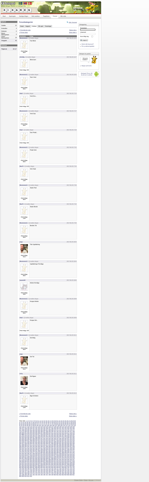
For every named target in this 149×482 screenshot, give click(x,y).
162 (33, 430)
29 (73, 421)
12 (40, 421)
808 (20, 476)
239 (71, 434)
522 (41, 455)
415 (36, 447)
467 (63, 450)
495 (25, 453)
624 (33, 462)
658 (68, 464)
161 (31, 430)
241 (20, 436)
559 (28, 458)
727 (28, 470)
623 (31, 462)
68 (33, 424)
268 (36, 437)
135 (73, 427)
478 (36, 452)
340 (60, 441)
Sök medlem (36, 16)
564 (41, 458)
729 (33, 470)
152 (63, 428)
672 (49, 465)
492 (73, 452)
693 (49, 467)
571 (60, 458)
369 (25, 444)
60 (75, 422)
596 (71, 459)
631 (52, 462)
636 (65, 462)
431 (23, 449)
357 (49, 443)
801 (57, 474)
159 (25, 430)
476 (31, 452)
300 (65, 439)
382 (60, 444)
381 (57, 444)
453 (25, 450)
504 (49, 453)
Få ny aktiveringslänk (87, 46)
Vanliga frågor (23, 16)
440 (47, 449)
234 (57, 434)
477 (33, 452)
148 (52, 428)
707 (31, 468)
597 (73, 459)
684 (25, 467)
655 (60, 464)
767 (23, 473)
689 (39, 467)
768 (25, 473)
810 (25, 476)
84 (63, 424)
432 (25, 449)
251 (47, 436)
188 (47, 431)
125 (47, 427)
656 (63, 464)
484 (52, 452)
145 (44, 428)
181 (28, 431)
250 (44, 436)
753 (41, 471)
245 (31, 436)
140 (31, 428)
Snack (22, 26)
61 (20, 424)
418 (44, 447)
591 (57, 459)
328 (28, 441)
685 (28, 467)
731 (39, 470)
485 (55, 452)
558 (25, 458)
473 (23, 452)
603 (33, 461)
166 (44, 430)
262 (20, 437)
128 (55, 427)
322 (68, 440)
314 (47, 440)
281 (71, 437)
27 (69, 421)
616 (68, 461)
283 (20, 439)
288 (33, 439)
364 (68, 443)
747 (25, 471)
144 (41, 428)
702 (73, 467)
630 (49, 462)
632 (55, 462)
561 (33, 458)
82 (60, 424)
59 (73, 422)
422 (55, 447)
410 (23, 447)
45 (46, 422)
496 (28, 453)
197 (71, 431)
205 (36, 433)
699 (65, 467)
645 (33, 464)
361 (60, 443)
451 (20, 450)
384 (65, 444)
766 (20, 473)
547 (52, 456)
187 (44, 431)
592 (60, 459)
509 (63, 453)
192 (57, 431)
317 (55, 440)
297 (57, 439)
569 (55, 458)
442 (52, 449)
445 (60, 449)
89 (73, 424)
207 (41, 433)
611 (55, 461)
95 (27, 425)
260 (71, 436)
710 (39, 468)
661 (20, 465)
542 (39, 456)
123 (41, 427)
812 (31, 476)
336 (49, 441)
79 (54, 424)
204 (33, 433)
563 (39, 458)
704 (23, 468)
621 (25, 462)
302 (71, 439)
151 (60, 428)
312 (41, 440)
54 (63, 422)
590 (55, 459)
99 (35, 425)
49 (54, 422)
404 (63, 446)
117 (25, 427)
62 (21, 424)
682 (20, 467)
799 (52, 474)
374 (39, 444)
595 (68, 459)
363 (65, 443)
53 (61, 422)
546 (49, 456)
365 (71, 443)
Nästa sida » (73, 30)
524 (47, 455)
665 (31, 465)
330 (33, 441)
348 (25, 443)
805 (68, 474)
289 (36, 439)
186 (41, 431)
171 (57, 430)
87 (69, 424)
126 (49, 427)
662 (23, 465)
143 (39, 428)
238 (68, 434)
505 (52, 453)
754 (44, 471)
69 (35, 424)
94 (25, 425)
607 (44, 461)
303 (73, 439)
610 (52, 461)
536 (23, 456)
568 (52, 458)
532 (68, 455)
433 (28, 449)
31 (20, 422)
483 (49, 452)
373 (36, 444)
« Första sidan (23, 32)
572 (63, 458)
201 (25, 433)
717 (57, 468)
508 (60, 453)
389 (23, 446)
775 (44, 473)
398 (47, 446)
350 (31, 443)
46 (48, 422)
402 (57, 446)
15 (46, 421)
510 (65, 453)
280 (68, 437)
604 (36, 461)
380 (55, 444)
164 (39, 430)
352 (36, 443)
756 (49, 471)
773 (39, 473)
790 (28, 474)
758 (55, 471)
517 (28, 455)
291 (41, 439)
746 (23, 471)
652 (52, 464)
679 (68, 465)
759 (57, 471)
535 (20, 456)
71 (39, 424)
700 (68, 467)
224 (31, 434)
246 (33, 436)
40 (37, 422)
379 (52, 444)
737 (55, 470)
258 (65, 436)
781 (60, 473)
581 (31, 459)
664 (28, 465)
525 (49, 455)
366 (73, 443)
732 (41, 470)
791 (31, 474)
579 (25, 459)
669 (41, 465)
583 (36, 459)
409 (20, 447)
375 (41, 444)
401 (55, 446)
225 (33, 434)
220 (20, 434)
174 (65, 430)
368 (23, 444)
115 (20, 427)
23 (61, 421)
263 (23, 437)
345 (73, 441)
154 (68, 428)
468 (65, 450)
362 (63, 443)
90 (75, 424)
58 (71, 422)
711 (41, 468)
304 (20, 440)
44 (44, 422)
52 (60, 422)
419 (47, 447)
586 (44, 459)
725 (23, 470)
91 (20, 425)
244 (28, 436)
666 (33, 465)
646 (36, 464)
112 (69, 425)
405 (65, 446)
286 (28, 439)
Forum (55, 16)
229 (44, 434)
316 (52, 440)
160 (28, 430)
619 (20, 462)
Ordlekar (34, 26)
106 (53, 425)
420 (49, 447)
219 (73, 433)
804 (65, 474)
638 (71, 462)
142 (36, 428)
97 (31, 425)
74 (44, 424)
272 (47, 437)
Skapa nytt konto (86, 65)
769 (28, 473)
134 (71, 427)
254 (55, 436)
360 (57, 443)
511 (68, 453)
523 (44, 455)
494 (23, 453)
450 (73, 449)
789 (25, 474)
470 (71, 450)
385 (68, 444)
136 (20, 428)
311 (39, 440)
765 (73, 471)
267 (33, 437)
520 (36, 455)
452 (23, 450)
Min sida (63, 16)
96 (29, 425)
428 (71, 447)
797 (47, 474)
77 (50, 424)
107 (56, 425)
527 (55, 455)
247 (36, 436)
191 (55, 431)
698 (63, 467)
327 (25, 441)
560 (31, 458)
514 (20, 455)
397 (44, 446)
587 (47, 459)
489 (65, 452)
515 (23, 455)
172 (60, 430)
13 (42, 421)
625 (36, 462)
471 (73, 450)
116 (23, 427)
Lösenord (83, 32)
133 (68, 427)
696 (57, 467)
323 (71, 440)
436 (36, 449)
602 (31, 461)
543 (41, 456)
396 (41, 446)
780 (57, 473)
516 (25, 455)
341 (63, 441)
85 (65, 424)
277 (60, 437)
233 (55, 434)
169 (52, 430)
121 (36, 427)
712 (44, 468)
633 (57, 462)
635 (63, 462)
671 (47, 465)
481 (44, 452)
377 (47, 444)
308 (31, 440)
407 (71, 446)
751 (36, 471)
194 (63, 431)
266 (31, 437)
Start (4, 16)
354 (41, 443)
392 (31, 446)
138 (25, 428)
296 (55, 439)
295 (52, 439)
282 (73, 437)
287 (31, 439)
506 (55, 453)
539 (31, 456)
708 (33, 468)
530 (63, 455)
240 (73, 434)
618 (73, 461)
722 (71, 468)
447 (65, 449)
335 (47, 441)
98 (33, 425)
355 (44, 443)
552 (65, 456)
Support (28, 26)
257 (63, 436)
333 (41, 441)
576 (73, 458)
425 (63, 447)
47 (50, 422)
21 (57, 421)
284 (23, 439)
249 (41, 436)
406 (68, 446)
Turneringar (48, 26)
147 (49, 428)
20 (56, 421)
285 (25, 439)
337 (52, 441)
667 (36, 465)
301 (68, 439)
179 (23, 431)
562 (36, 458)
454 (28, 450)
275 (55, 437)
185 (39, 431)
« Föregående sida (25, 30)
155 (71, 428)
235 (60, 434)
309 (33, 440)
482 (47, 452)
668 (39, 465)
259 (68, 436)
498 (33, 453)
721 (68, 468)
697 (60, 467)
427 (68, 447)
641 (23, 464)
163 (36, 430)
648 (41, 464)
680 (71, 465)
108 (58, 425)
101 (40, 425)
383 (63, 444)
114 (75, 425)
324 (73, 440)
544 (44, 456)
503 (47, 453)
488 (63, 452)
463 (52, 450)
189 (49, 431)
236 (63, 434)
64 (25, 424)
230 (47, 434)
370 (28, 444)
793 (36, 474)
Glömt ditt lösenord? (87, 44)
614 (63, 461)
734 (47, 470)
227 (39, 434)
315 (49, 440)
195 (65, 431)
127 (52, 427)
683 (23, 467)
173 (63, 430)
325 (20, 441)
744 (73, 470)
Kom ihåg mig (84, 36)
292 (44, 439)
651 (49, 464)
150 (57, 428)
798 (49, 474)
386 (71, 444)
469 (68, 450)
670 (44, 465)
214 (60, 433)
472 (20, 452)
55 (65, 422)
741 (65, 470)
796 (44, 474)
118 (28, 427)
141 (33, 428)
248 (39, 436)
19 (54, 421)
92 (21, 425)
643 (28, 464)
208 (44, 433)
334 (44, 441)
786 (73, 473)
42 (40, 422)
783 (65, 473)
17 (50, 421)
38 (33, 422)
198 (73, 431)
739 (60, 470)
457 (36, 450)
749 (31, 471)
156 (73, 428)
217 (68, 433)
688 (36, 467)
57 (69, 422)
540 (33, 456)
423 (57, 447)
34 (25, 422)
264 (25, 437)
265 (28, 437)
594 (65, 459)
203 (31, 433)
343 (68, 441)
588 (49, 459)
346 (20, 443)
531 (65, 455)
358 (52, 443)
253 (52, 436)
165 (41, 430)
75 (46, 424)
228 (41, 434)
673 (52, 465)
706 (28, 468)
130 (60, 427)
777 (49, 473)
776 (47, 473)
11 (38, 421)
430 (20, 449)
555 (73, 456)
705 (25, 468)
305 (23, 440)
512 (71, 453)
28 (71, 421)
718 (60, 468)
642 (25, 464)
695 (55, 467)
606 (41, 461)
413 (31, 447)
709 (36, 468)
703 (20, 468)
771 (33, 473)
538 (28, 456)
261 (73, 436)
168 (49, 430)
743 (71, 470)
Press (85, 480)
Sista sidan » (73, 32)
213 (57, 433)
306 (25, 440)
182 (31, 431)
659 (71, 464)
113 (72, 425)
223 (28, 434)
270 (41, 437)
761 (63, 471)
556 (20, 458)
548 (55, 456)
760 (60, 471)
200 (23, 433)
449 (71, 449)
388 (20, 446)
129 (57, 427)
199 (20, 433)
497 (31, 453)
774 (41, 473)
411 (25, 447)
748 (28, 471)
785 (71, 473)
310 (36, 440)
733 (44, 470)
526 (52, 455)
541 (36, 456)
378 (49, 444)
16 (48, 421)
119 (31, 427)
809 (23, 476)
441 (49, 449)
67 (31, 424)
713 (47, 468)
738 (57, 470)
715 (52, 468)
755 (47, 471)
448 (68, 449)
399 (49, 446)
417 (41, 447)
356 (47, 443)
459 (41, 450)
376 (44, 444)
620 (23, 462)
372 (33, 444)
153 (65, 428)
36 (29, 422)
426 (65, 447)
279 (65, 437)
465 (57, 450)
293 (47, 439)
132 (65, 427)
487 (60, 452)
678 (65, 465)
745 (20, 471)
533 (71, 455)
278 (63, 437)
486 (57, 452)
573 (65, 458)
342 (65, 441)
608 (47, 461)
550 (60, 456)
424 (60, 447)
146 (47, 428)
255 (57, 436)
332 (39, 441)
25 (65, 421)
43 (42, 422)
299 (63, 439)
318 (57, 440)
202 (28, 433)
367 (20, 444)
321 (65, 440)
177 (73, 430)
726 (25, 470)
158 (23, 430)
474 (25, 452)
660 (73, 464)
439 (44, 449)
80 (56, 424)
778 (52, 473)
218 (71, 433)
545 (47, 456)
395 (39, 446)
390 (25, 446)
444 (57, 449)
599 (23, 461)
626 (39, 462)
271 (44, 437)
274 (52, 437)
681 (73, 465)
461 (47, 450)
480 (41, 452)
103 (45, 425)
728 (31, 470)
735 (49, 470)
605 (39, 461)
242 (23, 436)
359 (55, 443)
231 (49, 434)
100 (37, 425)
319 (60, 440)
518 (31, 455)
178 (20, 431)
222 (25, 434)
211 (52, 433)
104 (48, 425)
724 (20, 470)
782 (63, 473)
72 (40, 424)
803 (63, 474)
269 (39, 437)
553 (68, 456)
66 (29, 424)
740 (63, 470)
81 (58, 424)
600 (25, 461)
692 (47, 467)
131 (63, 427)
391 (28, 446)
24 (63, 421)
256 (60, 436)
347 (23, 443)
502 (44, 453)
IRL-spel (40, 26)
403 (60, 446)
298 (60, 439)
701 (71, 467)
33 (23, 422)
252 (49, 436)
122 (39, 427)
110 (64, 425)
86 (67, 424)
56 (67, 422)
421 (52, 447)
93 (23, 425)
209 (47, 433)
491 (71, 452)
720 (65, 468)
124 (44, 427)
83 (61, 424)
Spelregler (12, 16)
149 (55, 428)
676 (60, 465)
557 (23, 458)
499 (36, 453)
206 (39, 433)
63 (23, 424)
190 (52, 431)
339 (57, 441)
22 (59, 421)
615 (65, 461)
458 (39, 450)
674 (55, 465)
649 (44, 464)
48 (52, 422)
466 (60, 450)
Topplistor (46, 16)
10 (37, 421)
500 (39, 453)
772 (36, 473)
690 (41, 467)
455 (31, 450)
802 (60, 474)
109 (61, 425)
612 (57, 461)
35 (27, 422)
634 (60, 462)
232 (52, 434)
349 (28, 443)
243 (25, 436)
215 (63, 433)
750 (33, 471)
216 (65, 433)
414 (33, 447)
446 (63, 449)
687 (33, 467)
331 (36, 441)
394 (36, 446)
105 (51, 425)
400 (52, 446)
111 (66, 425)
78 (52, 424)
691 (44, 467)
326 (23, 441)
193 (60, 431)
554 (71, 456)
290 (39, 439)
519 (33, 455)
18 (52, 421)
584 (39, 459)
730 (36, 470)
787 (20, 474)
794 (39, 474)
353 (39, 443)
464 (55, 450)
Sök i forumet (73, 22)
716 (55, 468)
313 (44, 440)
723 (73, 468)
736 (52, 470)
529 (60, 455)
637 (68, 462)
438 (41, 449)
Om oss (91, 480)
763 (68, 471)
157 (20, 430)
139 (28, 428)
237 (65, 434)
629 (47, 462)
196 (68, 431)
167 (47, 430)
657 (65, 464)
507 (57, 453)
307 (28, 440)
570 (57, 458)
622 (28, 462)
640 (20, 464)
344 (71, 441)
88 (71, 424)
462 (49, 450)
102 (43, 425)
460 (44, 450)
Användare (83, 28)
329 (31, 441)
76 (48, 424)
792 (33, 474)
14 (44, 421)
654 (57, 464)
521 (39, 455)
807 (73, 474)
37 (31, 422)
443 (55, 449)
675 (57, 465)
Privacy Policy (78, 480)
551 (63, 456)
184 (36, 431)
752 (39, 471)
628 (44, 462)
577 (20, 459)
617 (71, 461)
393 (33, 446)
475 (28, 452)
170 (55, 430)
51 (58, 422)
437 (39, 449)
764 (71, 471)
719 (63, 468)
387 (73, 444)
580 (28, 459)
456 (33, 450)
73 (42, 424)
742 (68, 470)
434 (31, 449)
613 (60, 461)
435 (33, 449)
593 (63, 459)
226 (36, 434)
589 (52, 459)
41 (39, 422)
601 (28, 461)
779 (55, 473)
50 (56, 422)
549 (57, 456)
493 (20, 453)
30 (75, 421)
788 (23, 474)
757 (52, 471)
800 (55, 474)
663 (25, 465)
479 (39, 452)
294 (49, 439)
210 (49, 433)
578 (23, 459)
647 (39, 464)
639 (73, 462)
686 (31, 467)
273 (49, 437)
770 (31, 473)
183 (33, 431)
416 (39, 447)
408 (73, 446)
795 (41, 474)
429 (73, 447)
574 (68, 458)
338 (55, 441)
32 (21, 422)
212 (55, 433)
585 (41, 459)
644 (31, 464)
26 (67, 421)
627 (41, 462)
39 (35, 422)
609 (49, 461)
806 (71, 474)
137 (23, 428)
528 (57, 455)
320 (63, 440)
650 (47, 464)
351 (33, 443)
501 (41, 453)
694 (52, 467)
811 (28, 476)
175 (68, 430)
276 (57, 437)
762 (65, 471)
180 (25, 431)
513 (73, 453)
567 (49, 458)
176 (71, 430)
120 (33, 427)
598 (20, 461)
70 (37, 424)
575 (71, 458)
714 (49, 468)
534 (73, 455)
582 (33, 459)
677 (63, 465)
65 (27, 424)
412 (28, 447)
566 (47, 458)
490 (68, 452)
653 (55, 464)
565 (44, 458)
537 (25, 456)
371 (31, 444)
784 (68, 473)
